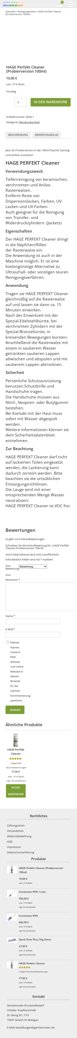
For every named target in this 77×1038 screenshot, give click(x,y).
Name (10, 616)
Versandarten (15, 831)
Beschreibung (18, 135)
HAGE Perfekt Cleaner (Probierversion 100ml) (41, 870)
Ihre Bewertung (12, 567)
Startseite (11, 11)
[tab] (18, 135)
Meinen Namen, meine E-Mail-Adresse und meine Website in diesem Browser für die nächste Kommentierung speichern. (16, 671)
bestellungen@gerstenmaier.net (35, 1027)
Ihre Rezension (12, 577)
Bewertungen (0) (46, 135)
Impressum (14, 847)
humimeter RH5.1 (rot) (32, 891)
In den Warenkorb (50, 102)
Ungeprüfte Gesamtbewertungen (33, 971)
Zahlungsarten (16, 825)
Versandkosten (18, 780)
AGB (9, 841)
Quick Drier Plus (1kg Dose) (35, 939)
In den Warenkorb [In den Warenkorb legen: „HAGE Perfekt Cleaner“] (16, 791)
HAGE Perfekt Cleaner (32, 963)
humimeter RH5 (28, 915)
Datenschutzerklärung (20, 852)
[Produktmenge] (21, 102)
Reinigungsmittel (27, 11)
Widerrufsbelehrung (19, 836)
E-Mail (10, 629)
